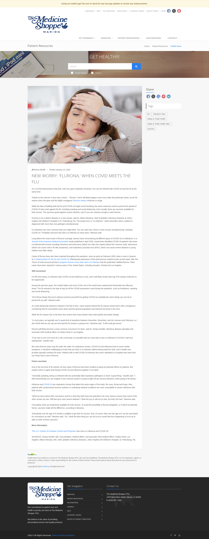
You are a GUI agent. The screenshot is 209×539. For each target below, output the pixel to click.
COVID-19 (48, 384)
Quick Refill (122, 11)
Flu (148, 114)
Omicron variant (79, 200)
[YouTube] (179, 535)
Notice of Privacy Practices (79, 519)
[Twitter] (175, 535)
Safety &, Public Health (156, 119)
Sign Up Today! (152, 11)
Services (106, 38)
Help (99, 11)
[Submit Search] (136, 66)
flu (60, 320)
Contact (172, 38)
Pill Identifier (109, 11)
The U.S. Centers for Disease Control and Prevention (54, 431)
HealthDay (45, 466)
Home (146, 46)
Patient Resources (128, 38)
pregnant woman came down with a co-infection (80, 262)
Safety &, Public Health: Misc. (158, 124)
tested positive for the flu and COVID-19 (52, 259)
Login (163, 11)
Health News (78, 72)
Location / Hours (137, 11)
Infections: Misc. (159, 114)
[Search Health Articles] (100, 66)
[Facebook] (171, 535)
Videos (96, 72)
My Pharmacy (86, 38)
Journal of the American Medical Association (50, 241)
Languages (89, 11)
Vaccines (150, 129)
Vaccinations (153, 38)
